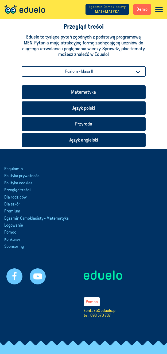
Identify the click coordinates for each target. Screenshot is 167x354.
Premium (12, 211)
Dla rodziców (15, 197)
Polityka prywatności (22, 175)
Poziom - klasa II (79, 71)
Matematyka (83, 92)
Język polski (83, 108)
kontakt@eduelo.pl (100, 310)
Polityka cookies (18, 183)
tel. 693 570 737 (97, 315)
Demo (142, 9)
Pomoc (10, 232)
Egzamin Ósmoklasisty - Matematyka (36, 218)
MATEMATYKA (107, 9)
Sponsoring (14, 246)
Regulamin (13, 168)
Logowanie (13, 225)
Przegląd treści (17, 190)
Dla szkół (12, 204)
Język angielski (83, 140)
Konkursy (12, 239)
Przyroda (83, 124)
